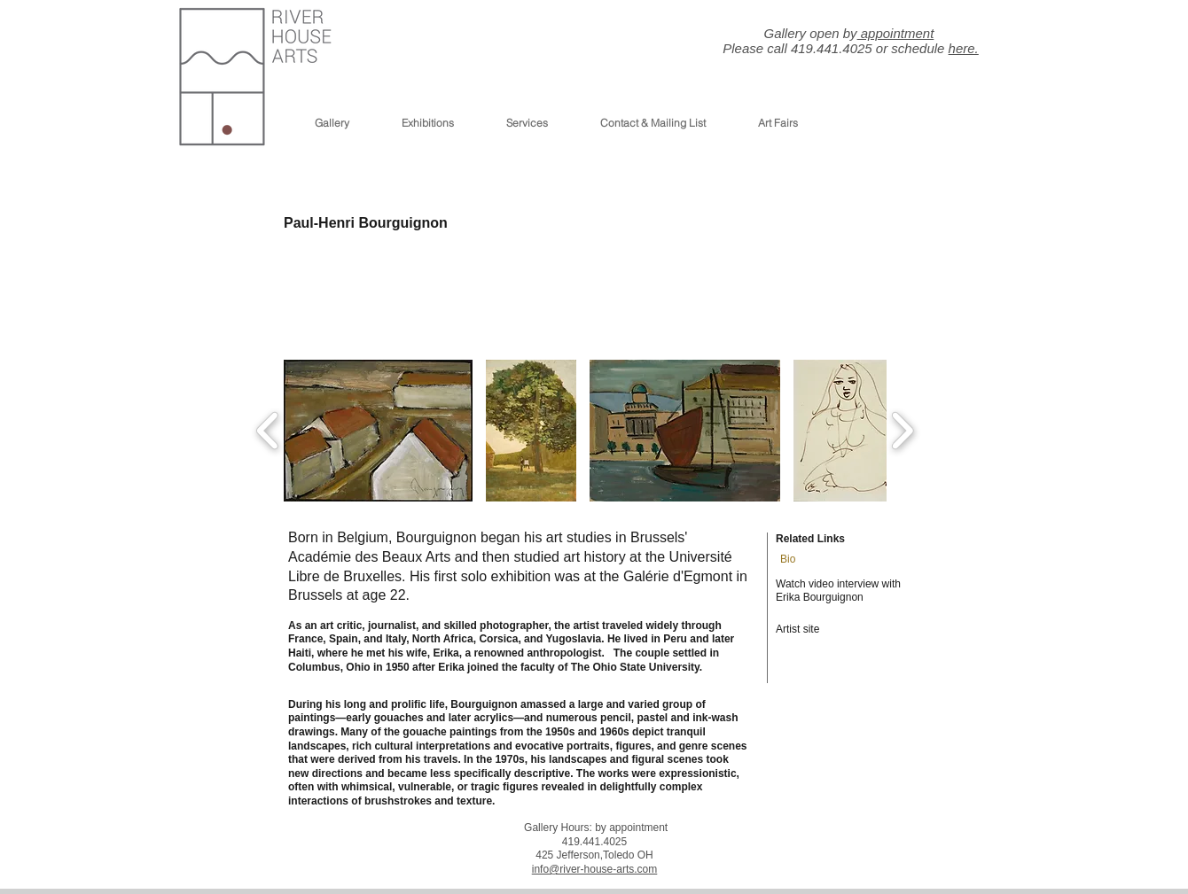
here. (964, 48)
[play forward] (902, 430)
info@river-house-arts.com (595, 869)
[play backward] (268, 430)
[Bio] (800, 560)
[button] (378, 430)
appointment (895, 33)
